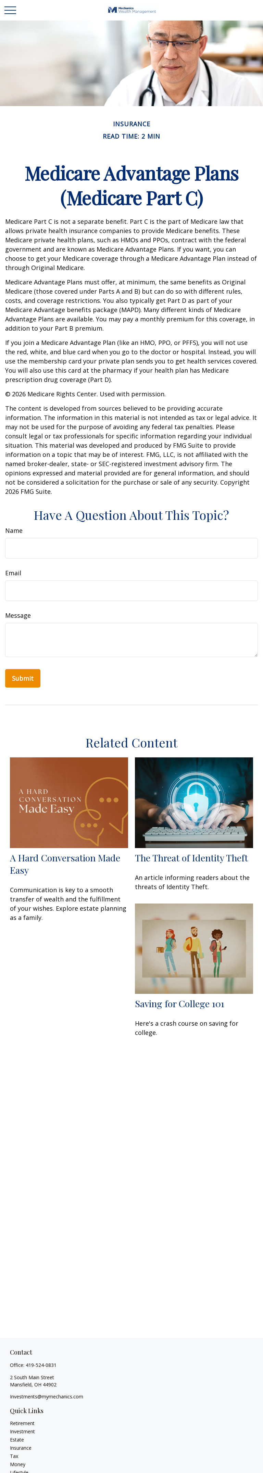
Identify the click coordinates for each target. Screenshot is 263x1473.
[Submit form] (22, 678)
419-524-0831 (41, 1365)
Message (18, 615)
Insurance (21, 1448)
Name (14, 530)
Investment (22, 1431)
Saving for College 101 (179, 1003)
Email (13, 573)
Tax (14, 1456)
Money (17, 1464)
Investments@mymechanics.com (46, 1396)
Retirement (22, 1423)
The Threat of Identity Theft (191, 857)
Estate (17, 1439)
